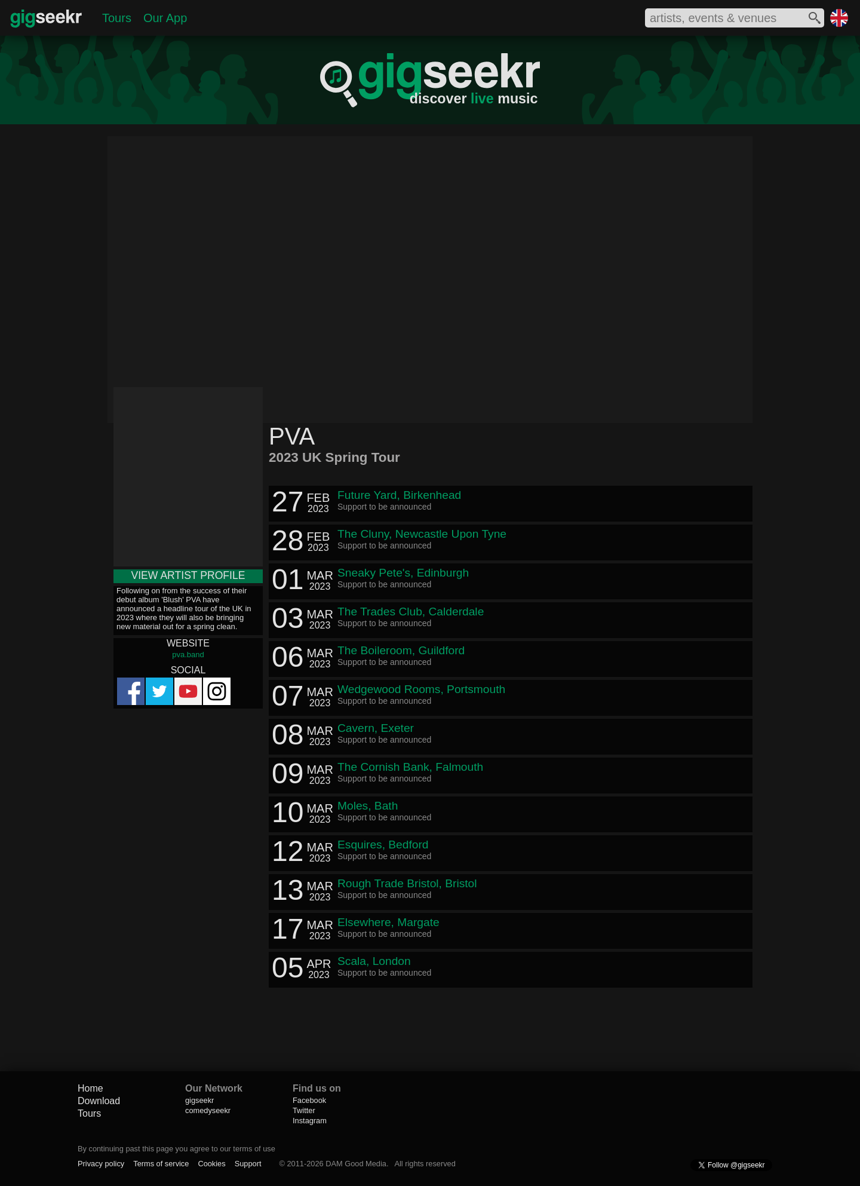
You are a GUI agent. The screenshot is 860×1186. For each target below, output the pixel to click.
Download (99, 1101)
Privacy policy (101, 1163)
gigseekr (199, 1100)
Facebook (309, 1100)
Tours (116, 17)
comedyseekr (208, 1110)
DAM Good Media (355, 1163)
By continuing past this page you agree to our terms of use (176, 1148)
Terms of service (161, 1163)
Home (90, 1088)
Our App (165, 17)
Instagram (310, 1120)
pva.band (188, 654)
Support (248, 1163)
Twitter (304, 1110)
